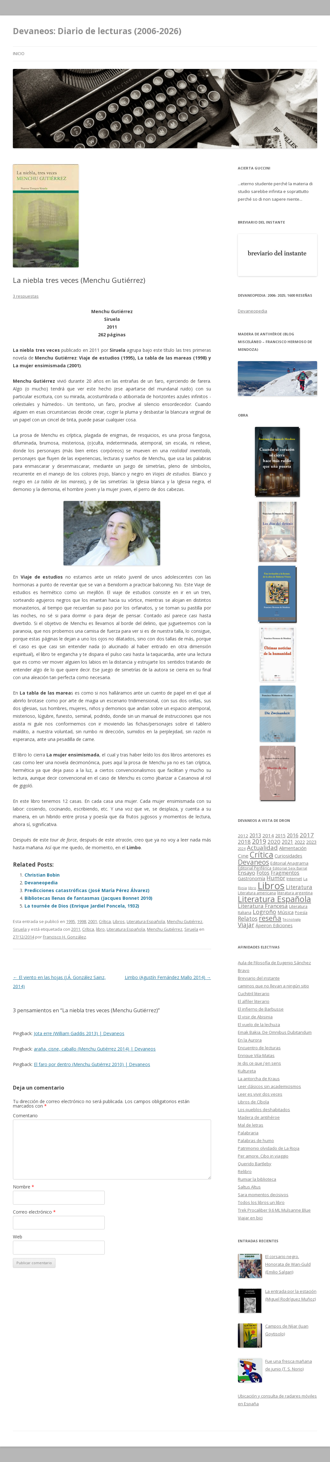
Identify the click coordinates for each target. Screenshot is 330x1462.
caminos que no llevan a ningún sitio (273, 986)
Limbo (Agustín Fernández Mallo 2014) (168, 977)
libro (100, 929)
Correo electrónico (34, 1212)
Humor (276, 878)
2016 (292, 835)
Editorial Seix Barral (290, 868)
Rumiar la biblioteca (257, 1179)
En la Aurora (250, 1040)
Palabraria (248, 1133)
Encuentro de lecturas (259, 1048)
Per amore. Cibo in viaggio (263, 1156)
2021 (287, 842)
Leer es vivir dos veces (260, 1094)
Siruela (20, 929)
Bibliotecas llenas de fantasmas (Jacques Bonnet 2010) (88, 898)
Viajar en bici (250, 1218)
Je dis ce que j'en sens (259, 1063)
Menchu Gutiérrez (184, 921)
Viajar (246, 924)
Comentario (25, 1115)
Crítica (105, 921)
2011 (75, 929)
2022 (300, 842)
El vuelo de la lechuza (259, 1024)
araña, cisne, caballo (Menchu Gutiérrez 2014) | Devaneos (95, 1049)
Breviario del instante (259, 978)
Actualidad (262, 847)
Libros (119, 921)
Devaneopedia (41, 883)
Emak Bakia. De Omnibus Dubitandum (275, 1032)
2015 (280, 835)
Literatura (299, 887)
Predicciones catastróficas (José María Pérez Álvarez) (87, 890)
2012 (243, 836)
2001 (92, 921)
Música (285, 912)
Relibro (245, 1171)
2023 (311, 842)
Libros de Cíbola (253, 1102)
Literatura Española (146, 921)
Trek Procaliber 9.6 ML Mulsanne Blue (274, 1210)
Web (17, 1237)
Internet (294, 878)
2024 (242, 848)
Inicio (18, 53)
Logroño (264, 912)
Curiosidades (288, 856)
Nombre (23, 1187)
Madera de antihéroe (259, 1117)
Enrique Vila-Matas (256, 1055)
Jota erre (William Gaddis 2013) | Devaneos (79, 1033)
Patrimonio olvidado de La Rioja (268, 1148)
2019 (259, 841)
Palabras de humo (256, 1140)
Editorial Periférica (254, 868)
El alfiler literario (253, 1001)
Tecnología (292, 919)
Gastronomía (251, 878)
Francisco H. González (64, 937)
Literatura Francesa (263, 905)
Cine (243, 855)
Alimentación (292, 848)
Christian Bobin (42, 875)
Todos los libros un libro (261, 1202)
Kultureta (247, 1071)
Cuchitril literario (253, 993)
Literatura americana (257, 893)
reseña (270, 918)
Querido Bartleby (254, 1164)
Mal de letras (250, 1125)
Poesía (301, 912)
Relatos (247, 918)
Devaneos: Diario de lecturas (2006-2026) (97, 31)
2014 (268, 835)
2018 (244, 841)
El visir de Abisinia (255, 1017)
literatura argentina (295, 892)
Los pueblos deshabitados (264, 1109)
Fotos (263, 872)
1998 (81, 921)
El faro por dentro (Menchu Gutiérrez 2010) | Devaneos (92, 1064)
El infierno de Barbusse (261, 1009)
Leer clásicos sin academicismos (269, 1086)
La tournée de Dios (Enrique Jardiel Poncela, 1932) (81, 906)
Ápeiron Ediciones (274, 925)
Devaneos (253, 862)
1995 (70, 921)
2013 (255, 835)
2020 (273, 841)
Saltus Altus (249, 1187)
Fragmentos (285, 872)
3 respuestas (26, 296)
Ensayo (246, 872)
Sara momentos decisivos (263, 1194)
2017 (307, 835)
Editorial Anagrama (289, 863)
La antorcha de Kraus (259, 1079)
